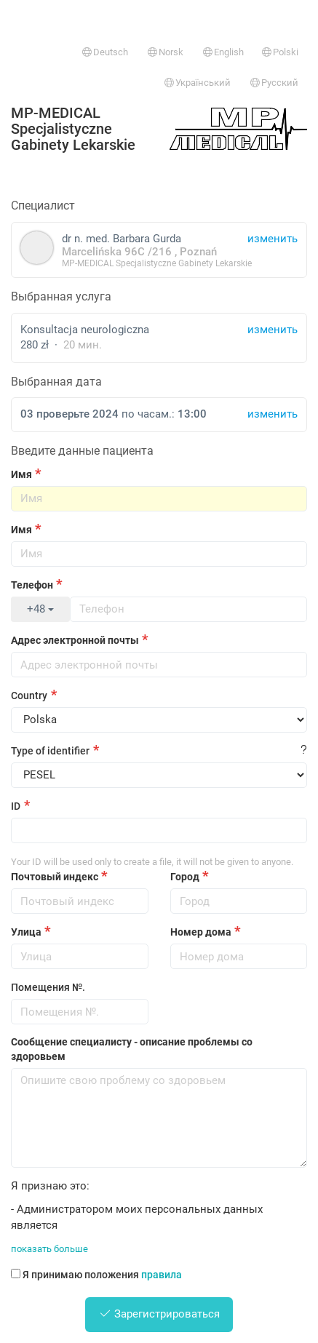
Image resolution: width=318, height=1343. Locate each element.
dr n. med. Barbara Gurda (159, 249)
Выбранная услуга (61, 296)
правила (161, 1274)
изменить (272, 329)
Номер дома (200, 932)
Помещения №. (48, 987)
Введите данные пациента (82, 451)
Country (29, 695)
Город (184, 876)
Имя (21, 474)
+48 (40, 608)
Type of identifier (50, 751)
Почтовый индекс (54, 876)
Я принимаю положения (96, 1274)
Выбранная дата (56, 381)
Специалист (43, 205)
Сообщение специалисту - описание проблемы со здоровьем (132, 1049)
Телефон (32, 585)
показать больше (49, 1248)
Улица (26, 932)
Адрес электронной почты (75, 640)
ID (15, 806)
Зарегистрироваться (159, 1313)
